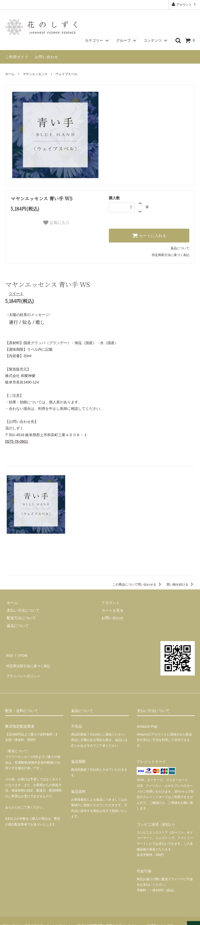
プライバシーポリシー (23, 668)
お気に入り (56, 222)
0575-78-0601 (16, 441)
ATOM (21, 653)
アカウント (184, 4)
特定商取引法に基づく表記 (170, 255)
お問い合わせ (46, 57)
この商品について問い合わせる (138, 584)
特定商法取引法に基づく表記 (29, 661)
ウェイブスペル (66, 74)
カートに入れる (149, 235)
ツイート (16, 293)
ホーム (10, 74)
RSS (9, 653)
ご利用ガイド (17, 57)
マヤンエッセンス (35, 74)
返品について (180, 248)
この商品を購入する (100, 561)
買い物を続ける (180, 584)
